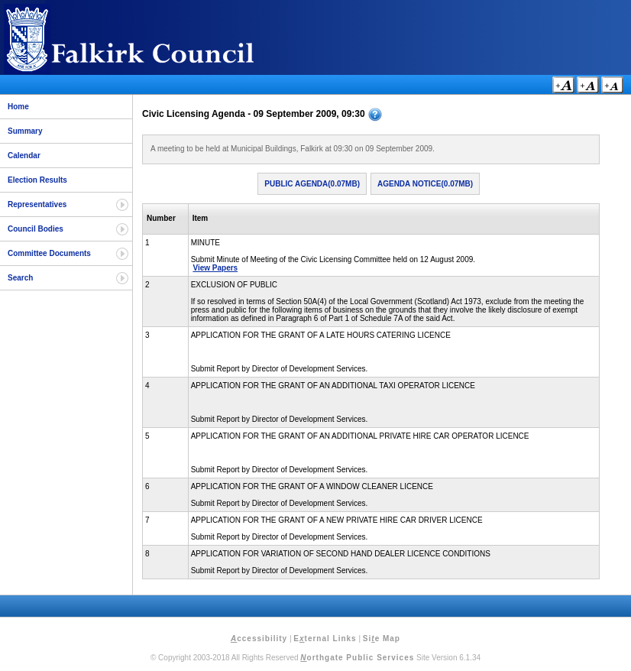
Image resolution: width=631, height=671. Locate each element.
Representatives (37, 204)
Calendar (24, 155)
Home (18, 106)
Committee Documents (49, 253)
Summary (25, 131)
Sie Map (381, 638)
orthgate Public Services (357, 657)
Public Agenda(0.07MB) (312, 184)
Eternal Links (324, 638)
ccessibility (259, 638)
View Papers (215, 268)
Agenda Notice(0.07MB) (425, 184)
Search (20, 278)
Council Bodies (35, 229)
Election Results (37, 180)
